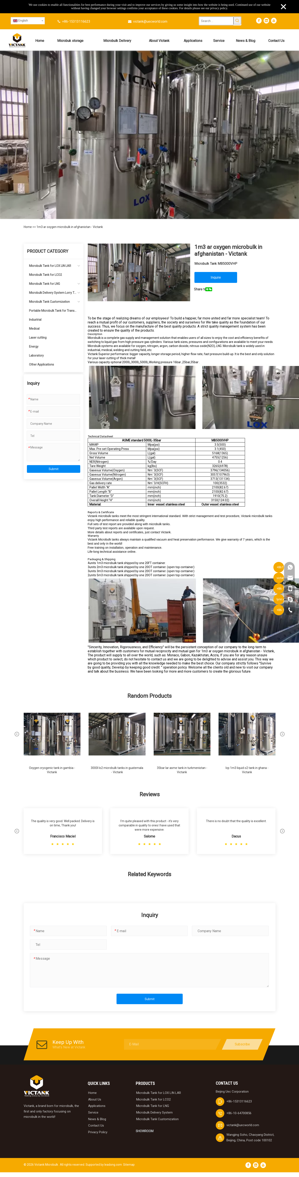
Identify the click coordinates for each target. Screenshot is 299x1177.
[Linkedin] (266, 21)
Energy (33, 346)
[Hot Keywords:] (237, 20)
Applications (96, 1106)
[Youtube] (274, 21)
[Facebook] (259, 21)
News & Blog (97, 1119)
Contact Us (96, 1125)
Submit (53, 469)
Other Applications (41, 364)
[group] (52, 741)
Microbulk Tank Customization (49, 301)
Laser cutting (38, 337)
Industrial (35, 319)
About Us (94, 1099)
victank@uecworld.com (150, 21)
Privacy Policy (97, 1132)
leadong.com (113, 1164)
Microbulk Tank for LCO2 (45, 274)
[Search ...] (216, 21)
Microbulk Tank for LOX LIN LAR (50, 265)
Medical (34, 328)
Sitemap (129, 1164)
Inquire (216, 277)
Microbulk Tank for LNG (44, 283)
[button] (16, 734)
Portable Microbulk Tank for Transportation (52, 312)
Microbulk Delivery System (154, 1112)
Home (28, 227)
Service (93, 1112)
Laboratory (36, 355)
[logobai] (36, 1086)
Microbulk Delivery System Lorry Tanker (52, 294)
